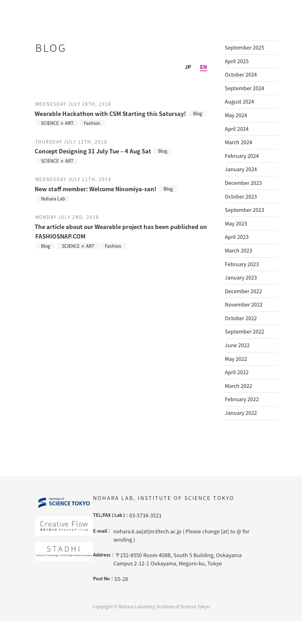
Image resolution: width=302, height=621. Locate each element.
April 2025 (237, 61)
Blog (261, 8)
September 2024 (244, 88)
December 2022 (243, 291)
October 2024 (241, 74)
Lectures (225, 8)
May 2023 (236, 223)
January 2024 (241, 169)
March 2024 (238, 142)
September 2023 (244, 209)
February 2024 (242, 155)
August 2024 (239, 101)
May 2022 (236, 358)
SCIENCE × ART (57, 123)
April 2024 (237, 128)
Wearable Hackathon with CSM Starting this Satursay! (110, 113)
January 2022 (241, 412)
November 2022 (244, 304)
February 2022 (242, 399)
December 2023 (243, 182)
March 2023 (238, 250)
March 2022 (238, 385)
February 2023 (242, 264)
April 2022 (237, 372)
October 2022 (241, 318)
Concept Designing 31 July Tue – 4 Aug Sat (93, 151)
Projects (185, 8)
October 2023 (241, 196)
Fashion (92, 123)
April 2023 (237, 236)
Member (145, 8)
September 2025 (244, 47)
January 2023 (241, 277)
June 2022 (237, 345)
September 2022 (244, 331)
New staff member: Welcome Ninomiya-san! (96, 189)
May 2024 (236, 115)
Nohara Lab (100, 8)
